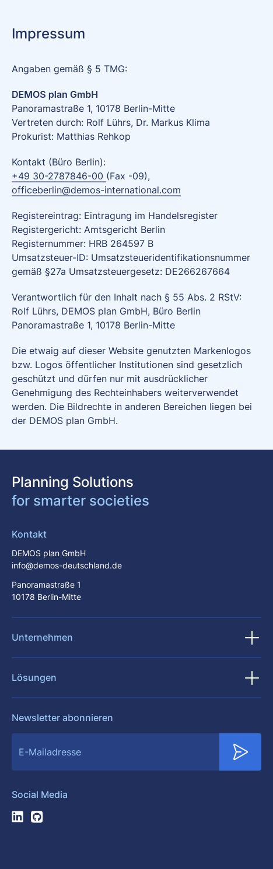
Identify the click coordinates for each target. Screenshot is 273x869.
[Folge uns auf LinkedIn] (17, 816)
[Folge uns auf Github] (37, 816)
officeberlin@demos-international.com (96, 190)
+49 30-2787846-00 (59, 176)
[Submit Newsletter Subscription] (240, 752)
